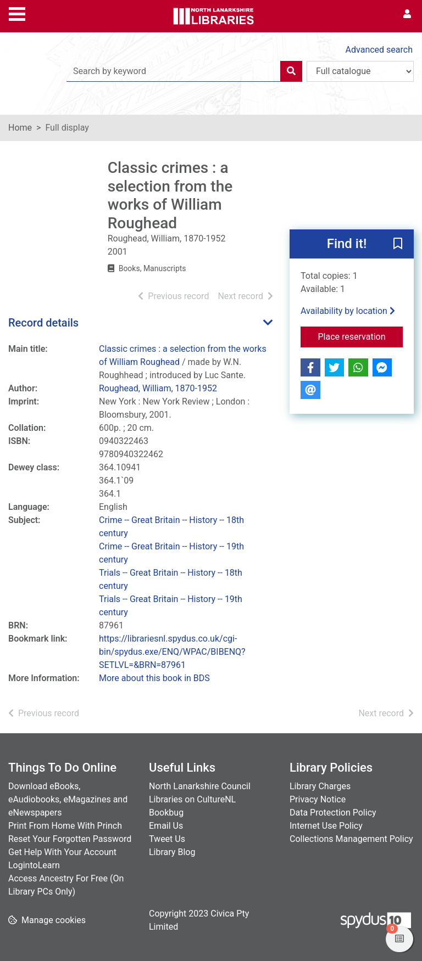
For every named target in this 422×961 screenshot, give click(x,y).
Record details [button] (43, 322)
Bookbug (166, 812)
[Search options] (360, 71)
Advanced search (379, 49)
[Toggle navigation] (17, 12)
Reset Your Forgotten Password (69, 839)
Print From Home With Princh (65, 825)
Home (20, 127)
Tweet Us (167, 839)
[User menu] (407, 14)
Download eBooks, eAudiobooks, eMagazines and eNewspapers (67, 799)
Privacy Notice (318, 799)
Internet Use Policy (326, 825)
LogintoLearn (34, 865)
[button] (398, 245)
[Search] (291, 71)
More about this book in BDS (154, 678)
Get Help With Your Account (62, 852)
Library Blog (172, 852)
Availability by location (348, 311)
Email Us (166, 825)
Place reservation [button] (360, 336)
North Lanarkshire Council (200, 786)
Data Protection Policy (333, 812)
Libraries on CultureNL (192, 799)
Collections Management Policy (351, 839)
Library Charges (320, 786)
